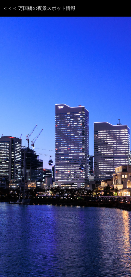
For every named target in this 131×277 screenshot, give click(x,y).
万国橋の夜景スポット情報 (46, 8)
